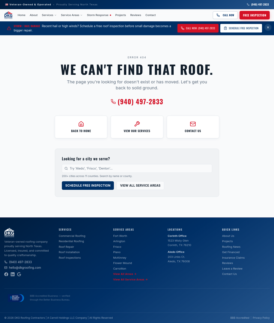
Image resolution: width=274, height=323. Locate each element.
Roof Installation (69, 252)
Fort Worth (120, 235)
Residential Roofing (71, 241)
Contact (150, 15)
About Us (228, 235)
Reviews (135, 15)
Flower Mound (122, 263)
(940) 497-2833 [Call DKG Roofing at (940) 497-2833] (137, 101)
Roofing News (231, 246)
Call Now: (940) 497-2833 (198, 28)
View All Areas (125, 274)
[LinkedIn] (13, 274)
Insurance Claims (233, 257)
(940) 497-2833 (258, 4)
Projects (120, 15)
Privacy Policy (261, 317)
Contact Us (229, 274)
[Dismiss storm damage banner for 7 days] (268, 27)
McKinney (119, 257)
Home (21, 15)
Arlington (119, 241)
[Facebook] (6, 274)
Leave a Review (232, 268)
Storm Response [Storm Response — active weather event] (99, 15)
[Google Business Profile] (19, 274)
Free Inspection (254, 15)
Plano (117, 252)
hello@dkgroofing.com (22, 267)
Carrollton (119, 268)
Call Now (225, 15)
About (34, 15)
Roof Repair (66, 246)
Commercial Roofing (72, 235)
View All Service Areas (140, 185)
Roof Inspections (70, 257)
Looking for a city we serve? (86, 158)
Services (49, 15)
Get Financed (231, 252)
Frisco (117, 246)
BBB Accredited (239, 317)
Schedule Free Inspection (241, 28)
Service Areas (72, 15)
